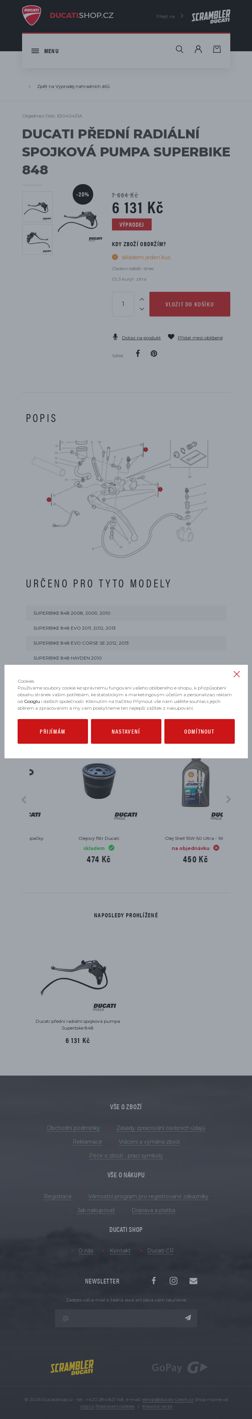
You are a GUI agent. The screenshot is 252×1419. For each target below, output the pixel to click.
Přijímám (53, 731)
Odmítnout (199, 731)
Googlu (32, 701)
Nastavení (126, 731)
